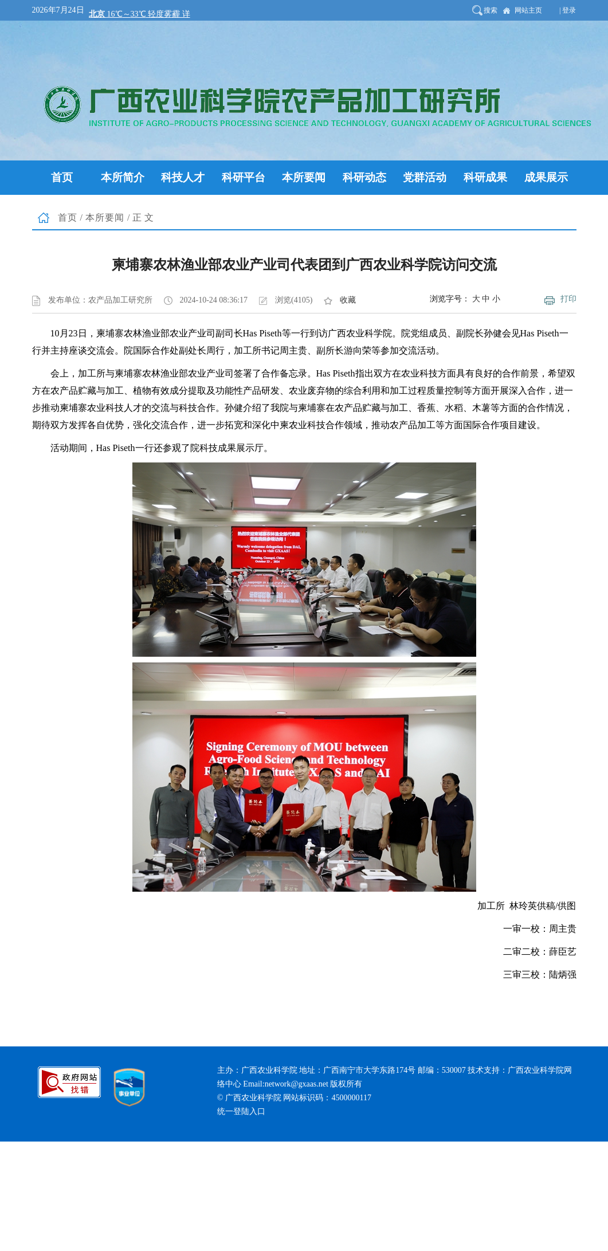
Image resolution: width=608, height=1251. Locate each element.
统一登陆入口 (241, 1111)
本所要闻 (104, 217)
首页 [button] (62, 177)
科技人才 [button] (183, 177)
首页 (67, 217)
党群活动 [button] (424, 177)
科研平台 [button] (243, 177)
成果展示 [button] (546, 177)
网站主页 (528, 10)
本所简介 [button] (122, 177)
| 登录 (567, 10)
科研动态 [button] (364, 177)
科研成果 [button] (485, 177)
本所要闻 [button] (303, 177)
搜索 (490, 10)
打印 (568, 299)
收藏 (348, 300)
